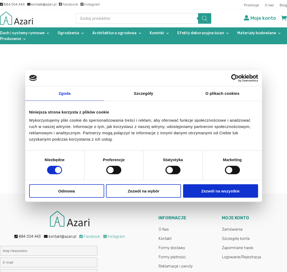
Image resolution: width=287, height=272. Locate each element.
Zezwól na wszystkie (220, 191)
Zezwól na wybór (143, 191)
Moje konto (263, 18)
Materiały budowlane (256, 33)
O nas (269, 5)
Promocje (251, 5)
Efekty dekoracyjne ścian (200, 33)
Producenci (10, 39)
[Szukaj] (204, 18)
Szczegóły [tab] (143, 93)
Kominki (157, 33)
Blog (283, 5)
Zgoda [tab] (65, 93)
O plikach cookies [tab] (222, 93)
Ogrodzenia (68, 33)
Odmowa (66, 191)
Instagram (90, 4)
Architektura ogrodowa (114, 33)
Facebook (68, 4)
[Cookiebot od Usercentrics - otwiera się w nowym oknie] (235, 78)
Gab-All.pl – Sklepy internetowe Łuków (178, 264)
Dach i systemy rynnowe (22, 33)
